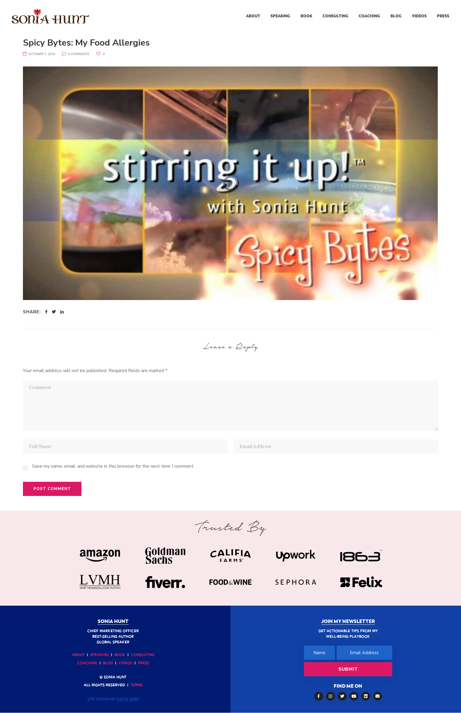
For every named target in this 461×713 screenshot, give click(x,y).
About (78, 655)
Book (119, 655)
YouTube (354, 696)
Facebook (319, 696)
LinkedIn (366, 696)
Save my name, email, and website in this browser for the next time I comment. (113, 466)
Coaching (87, 663)
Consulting (142, 655)
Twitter (342, 696)
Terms (137, 685)
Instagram (330, 696)
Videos (125, 663)
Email (377, 696)
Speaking (99, 655)
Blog (108, 663)
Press (143, 663)
